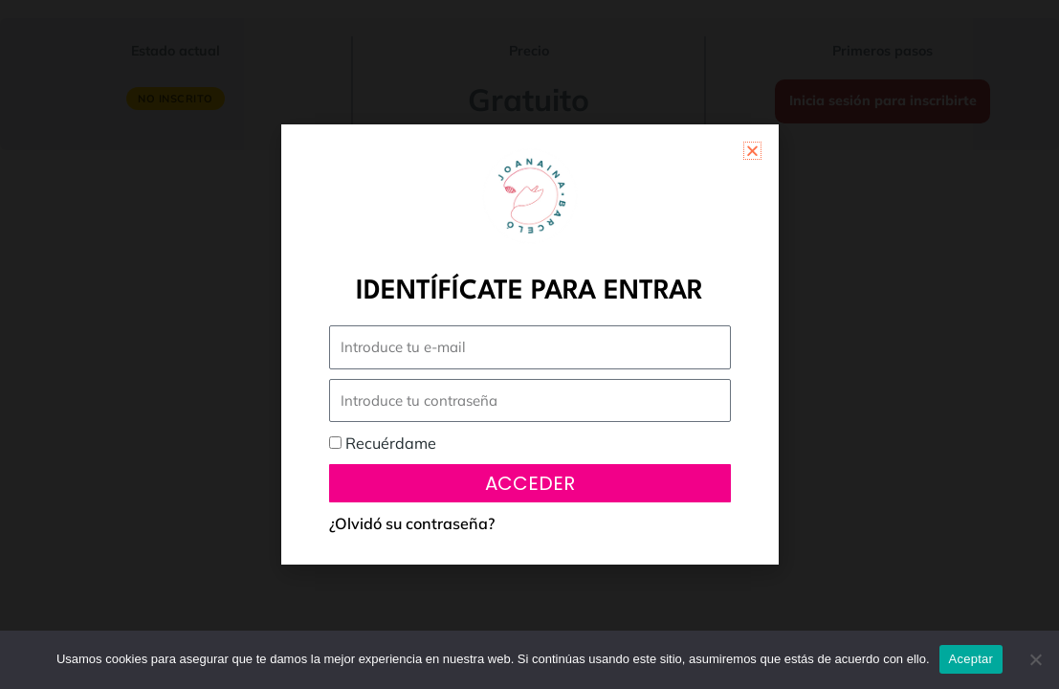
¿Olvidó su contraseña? (412, 523)
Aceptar (971, 659)
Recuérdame (382, 443)
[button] (752, 151)
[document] (529, 344)
